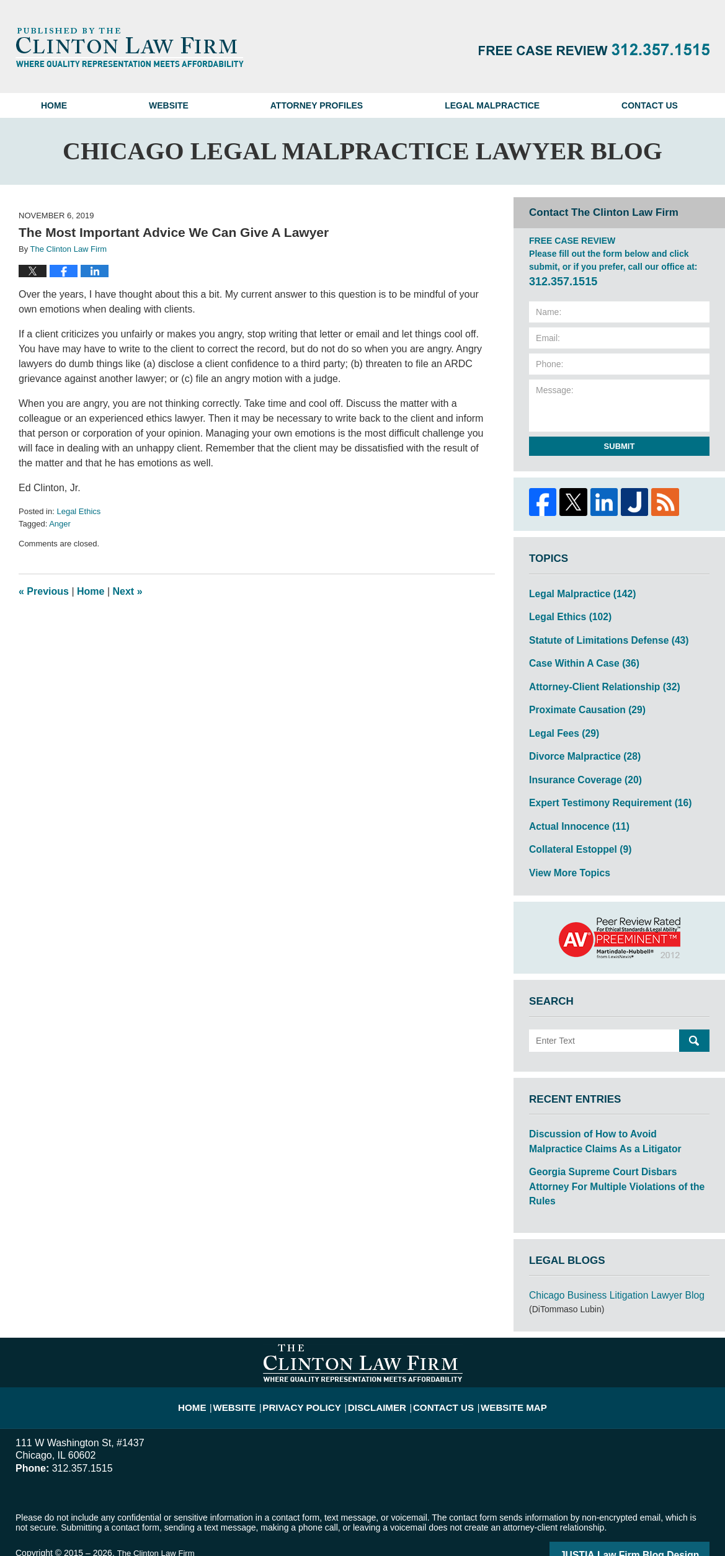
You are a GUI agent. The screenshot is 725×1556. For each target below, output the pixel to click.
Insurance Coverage (579, 766)
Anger (60, 523)
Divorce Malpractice (579, 745)
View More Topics (565, 853)
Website (169, 105)
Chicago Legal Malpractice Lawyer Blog (130, 47)
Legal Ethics (78, 511)
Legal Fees (560, 723)
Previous (44, 591)
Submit (619, 446)
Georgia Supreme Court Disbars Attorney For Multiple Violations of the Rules (614, 1154)
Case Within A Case (578, 658)
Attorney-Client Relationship (596, 680)
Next (128, 591)
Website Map (501, 1356)
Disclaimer (379, 1356)
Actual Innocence (574, 810)
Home (54, 105)
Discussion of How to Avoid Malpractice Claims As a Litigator (611, 1119)
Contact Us (649, 105)
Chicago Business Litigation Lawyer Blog (607, 1253)
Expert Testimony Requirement (602, 788)
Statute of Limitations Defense (600, 636)
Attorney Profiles (316, 105)
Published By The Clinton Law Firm (594, 49)
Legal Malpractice (492, 105)
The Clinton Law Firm (158, 1511)
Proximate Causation (581, 701)
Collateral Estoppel (575, 832)
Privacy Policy (313, 1356)
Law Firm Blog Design (650, 1512)
